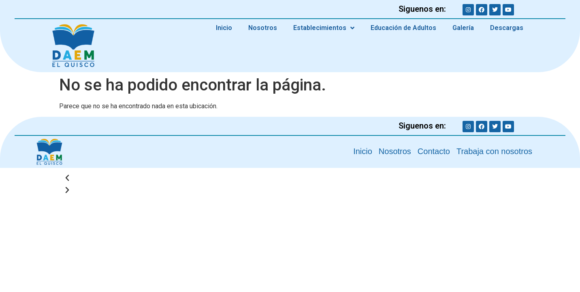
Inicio (224, 28)
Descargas (506, 28)
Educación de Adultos (403, 28)
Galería (463, 28)
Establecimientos (323, 28)
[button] (290, 178)
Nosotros (262, 28)
